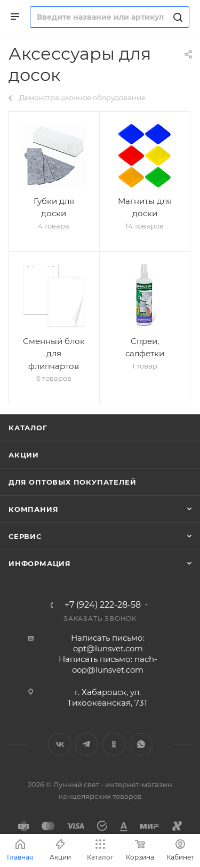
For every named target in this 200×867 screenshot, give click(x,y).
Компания (33, 509)
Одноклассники (113, 744)
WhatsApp (141, 744)
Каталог (28, 427)
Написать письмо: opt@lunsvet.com (108, 643)
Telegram (86, 744)
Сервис (25, 536)
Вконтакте (59, 744)
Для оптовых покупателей (72, 482)
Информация (40, 563)
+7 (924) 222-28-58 (103, 605)
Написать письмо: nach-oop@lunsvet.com (108, 664)
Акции (24, 455)
